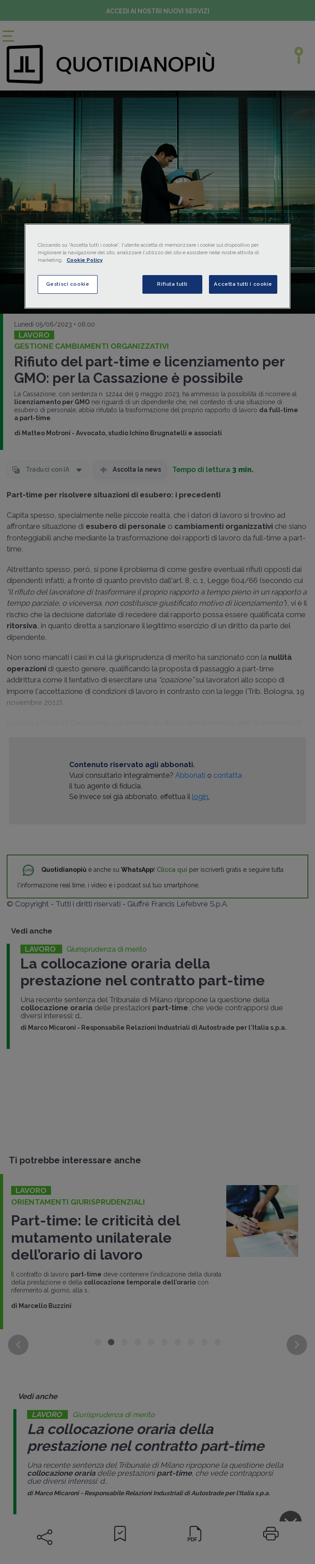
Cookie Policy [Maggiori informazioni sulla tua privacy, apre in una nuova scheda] (84, 260)
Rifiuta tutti (172, 284)
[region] (157, 266)
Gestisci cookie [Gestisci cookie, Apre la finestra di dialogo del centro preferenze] (68, 284)
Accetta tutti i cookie (243, 284)
